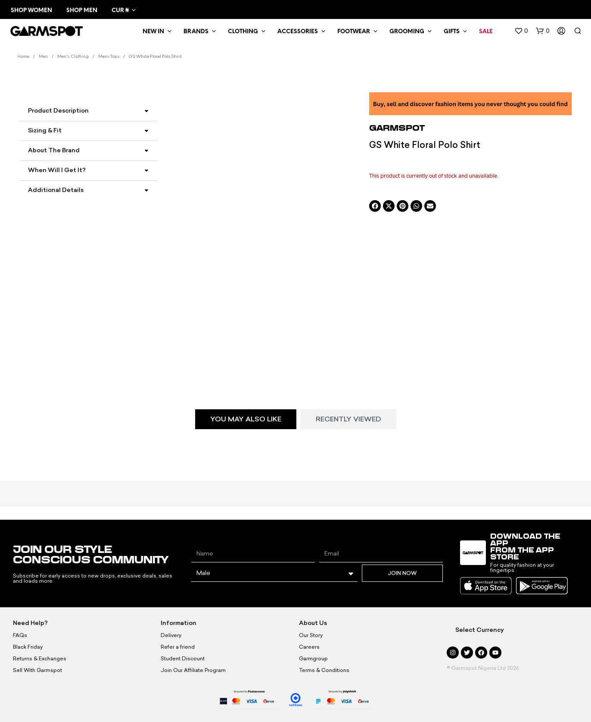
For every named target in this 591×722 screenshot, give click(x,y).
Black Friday (28, 647)
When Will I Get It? (57, 170)
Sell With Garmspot (37, 670)
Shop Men (81, 10)
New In (153, 32)
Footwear (353, 32)
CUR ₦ (120, 10)
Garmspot (397, 128)
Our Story (311, 635)
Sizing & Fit (45, 130)
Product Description (58, 110)
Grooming (406, 32)
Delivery (171, 635)
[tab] (245, 419)
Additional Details (56, 190)
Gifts (452, 32)
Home (23, 56)
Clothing (243, 32)
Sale (486, 32)
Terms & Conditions (324, 670)
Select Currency (479, 630)
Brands (196, 32)
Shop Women (31, 10)
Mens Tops (108, 56)
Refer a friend (178, 647)
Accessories (297, 32)
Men (43, 56)
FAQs (20, 635)
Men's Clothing (73, 56)
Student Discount (183, 659)
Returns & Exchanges (39, 659)
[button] (521, 31)
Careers (309, 647)
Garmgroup (313, 659)
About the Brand (54, 150)
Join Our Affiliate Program (193, 670)
